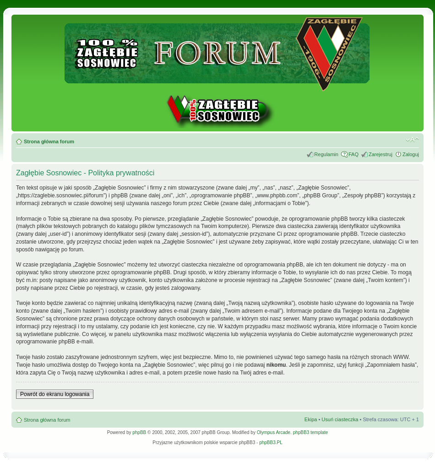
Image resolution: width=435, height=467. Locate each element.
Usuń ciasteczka (339, 419)
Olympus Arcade (273, 432)
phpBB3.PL (271, 442)
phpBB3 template (310, 432)
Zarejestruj (380, 154)
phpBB (139, 432)
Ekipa (310, 419)
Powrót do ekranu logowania (54, 394)
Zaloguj (410, 154)
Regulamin (326, 154)
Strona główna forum (49, 141)
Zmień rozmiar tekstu (412, 140)
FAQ (353, 154)
